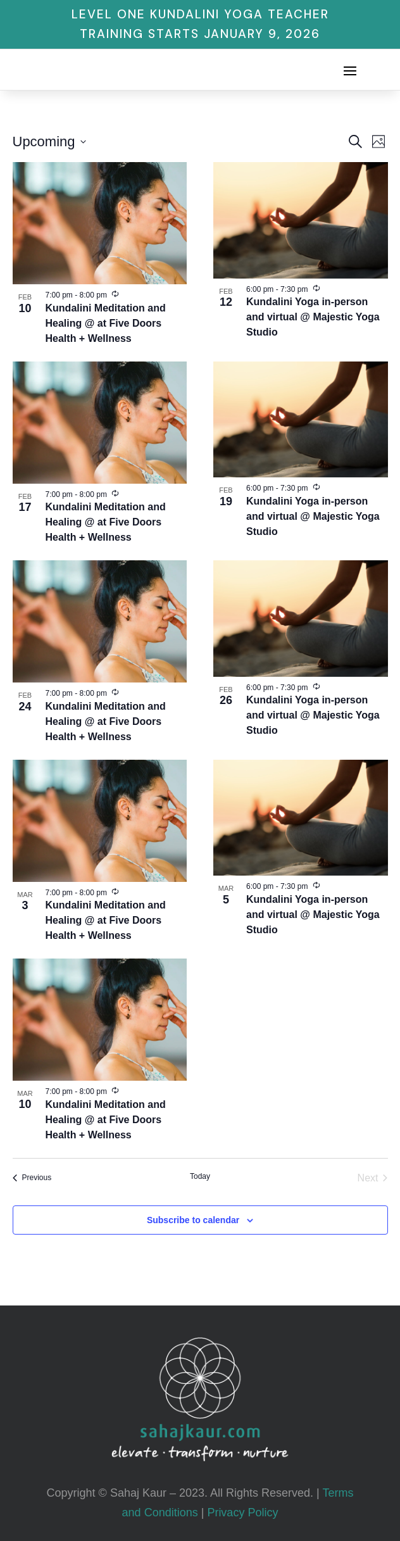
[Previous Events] (32, 1178)
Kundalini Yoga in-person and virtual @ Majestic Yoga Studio (313, 316)
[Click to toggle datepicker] (49, 141)
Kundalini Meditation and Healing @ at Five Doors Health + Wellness (106, 323)
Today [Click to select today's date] (200, 1176)
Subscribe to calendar (193, 1220)
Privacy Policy (242, 1512)
